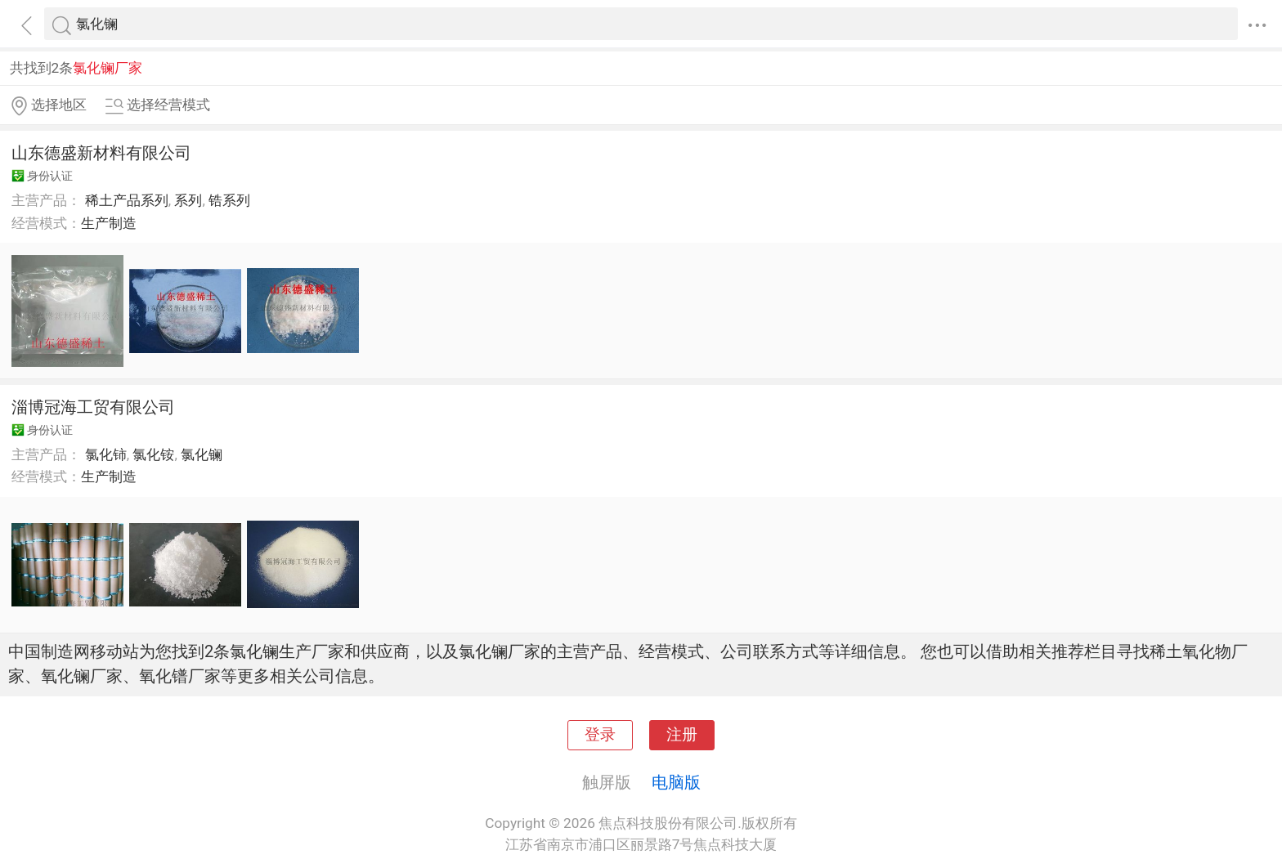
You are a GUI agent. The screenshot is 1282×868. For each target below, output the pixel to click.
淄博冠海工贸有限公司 (93, 407)
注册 (681, 735)
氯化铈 (106, 454)
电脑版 (676, 782)
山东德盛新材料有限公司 (101, 153)
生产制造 (109, 223)
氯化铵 (153, 454)
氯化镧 (201, 454)
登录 (600, 735)
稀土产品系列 (126, 200)
